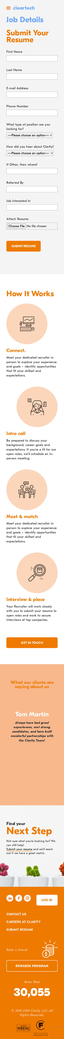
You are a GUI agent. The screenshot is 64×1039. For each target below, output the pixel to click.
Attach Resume (17, 219)
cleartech (24, 8)
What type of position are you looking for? (28, 127)
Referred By (15, 182)
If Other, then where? (21, 164)
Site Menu (8, 8)
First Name (14, 52)
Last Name (14, 70)
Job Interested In (18, 201)
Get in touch (32, 643)
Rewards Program (32, 966)
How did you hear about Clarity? (30, 146)
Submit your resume (19, 849)
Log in (47, 900)
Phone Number (17, 106)
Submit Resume (19, 930)
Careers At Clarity (23, 922)
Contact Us (16, 914)
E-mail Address (17, 88)
